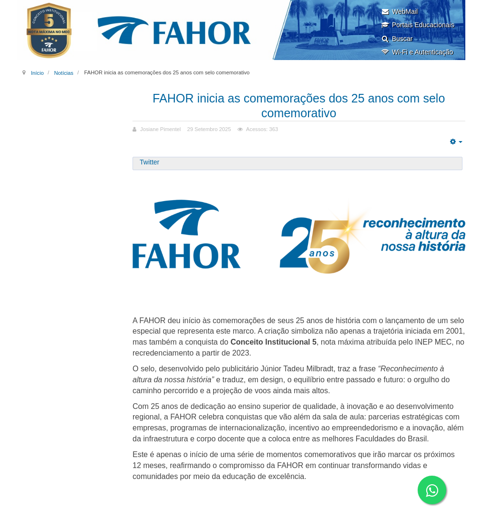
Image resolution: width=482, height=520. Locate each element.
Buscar (397, 38)
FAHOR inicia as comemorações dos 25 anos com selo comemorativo (298, 105)
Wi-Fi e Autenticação (417, 52)
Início (37, 72)
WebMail (399, 11)
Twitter (149, 162)
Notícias (63, 72)
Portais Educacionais (417, 25)
